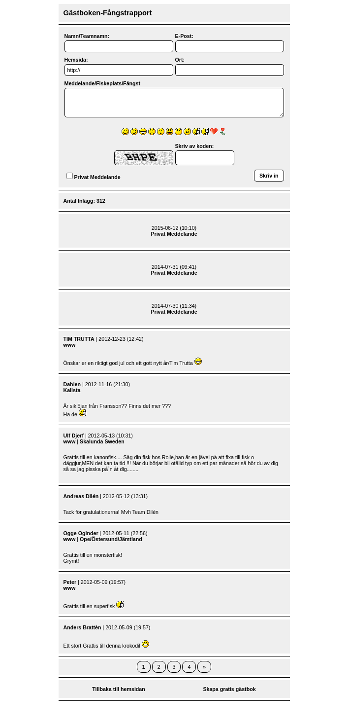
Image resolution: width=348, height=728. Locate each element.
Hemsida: (76, 60)
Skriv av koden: (194, 146)
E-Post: (184, 36)
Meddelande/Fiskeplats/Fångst (102, 83)
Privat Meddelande (97, 177)
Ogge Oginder (80, 533)
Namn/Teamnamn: (87, 36)
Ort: (180, 60)
